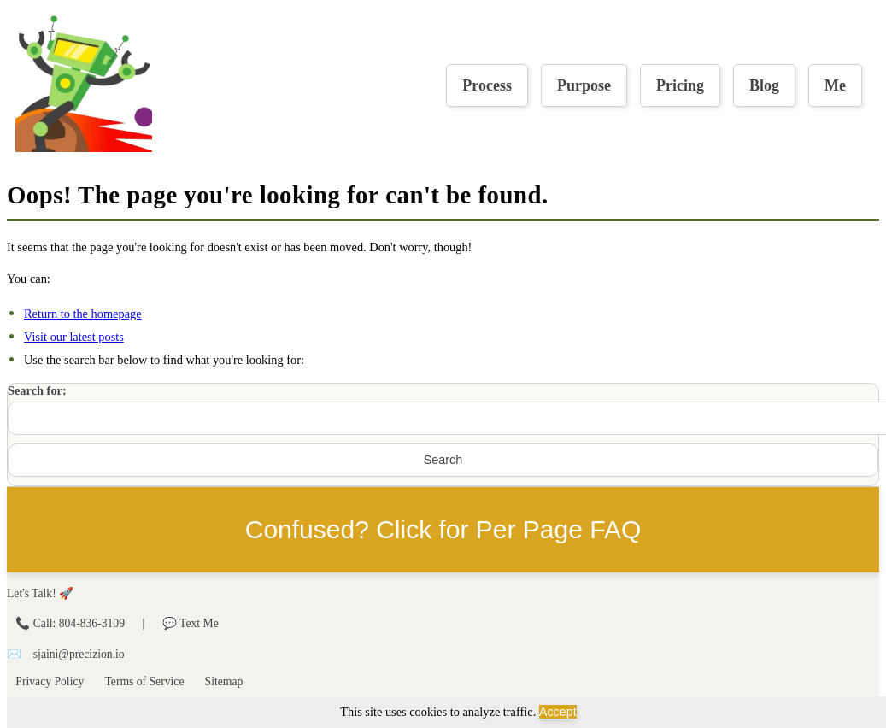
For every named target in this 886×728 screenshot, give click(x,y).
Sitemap (224, 681)
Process (487, 85)
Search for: (37, 390)
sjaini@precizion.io (79, 654)
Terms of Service (144, 681)
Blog (764, 85)
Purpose (584, 85)
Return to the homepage (83, 313)
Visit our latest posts (74, 336)
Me (835, 85)
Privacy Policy (49, 681)
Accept (558, 712)
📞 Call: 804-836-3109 (71, 623)
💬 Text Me (190, 623)
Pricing (680, 85)
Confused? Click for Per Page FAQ (443, 529)
